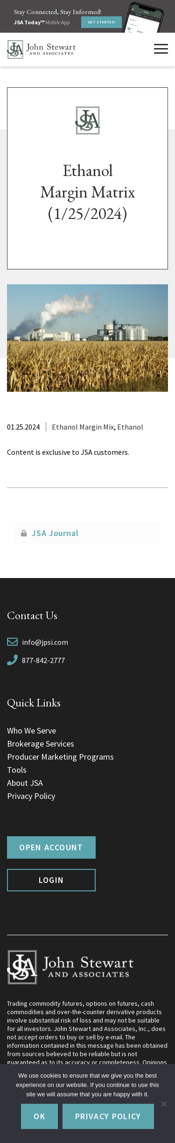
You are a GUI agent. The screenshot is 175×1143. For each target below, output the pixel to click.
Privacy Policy (31, 795)
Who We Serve (31, 730)
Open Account (51, 847)
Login (51, 880)
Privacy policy (108, 1116)
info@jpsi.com (45, 642)
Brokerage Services (40, 743)
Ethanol (130, 426)
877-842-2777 (43, 660)
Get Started (101, 22)
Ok (39, 1116)
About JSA (25, 782)
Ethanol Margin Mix (83, 426)
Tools (17, 769)
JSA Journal (55, 533)
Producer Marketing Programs (60, 756)
